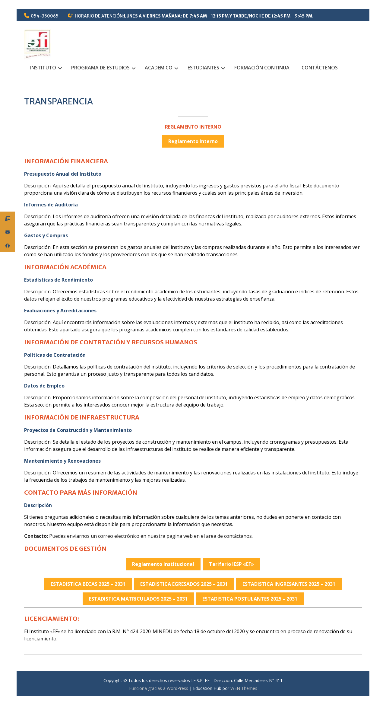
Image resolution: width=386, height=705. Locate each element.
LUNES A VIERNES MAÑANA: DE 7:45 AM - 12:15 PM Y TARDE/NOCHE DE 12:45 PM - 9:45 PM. (218, 16)
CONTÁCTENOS (320, 67)
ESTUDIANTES (203, 67)
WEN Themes (243, 688)
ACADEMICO (158, 67)
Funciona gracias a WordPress (158, 688)
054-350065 (45, 16)
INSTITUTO (43, 67)
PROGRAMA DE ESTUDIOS (100, 67)
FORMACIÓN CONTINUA (262, 67)
